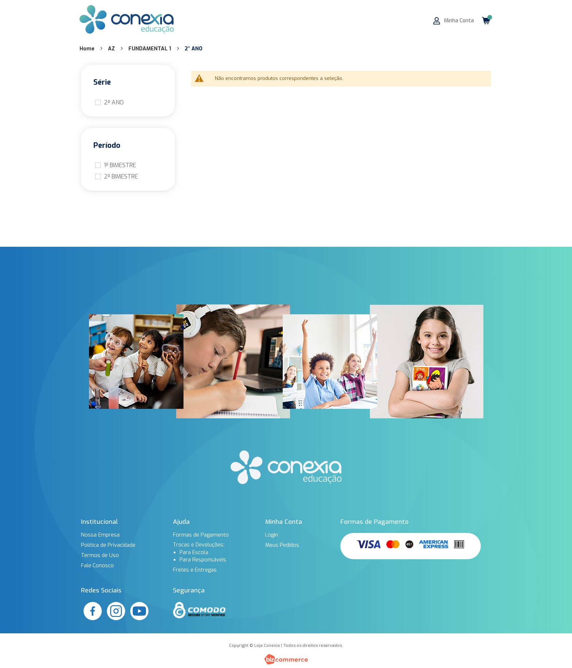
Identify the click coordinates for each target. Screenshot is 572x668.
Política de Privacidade (108, 545)
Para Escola (193, 552)
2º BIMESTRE (121, 176)
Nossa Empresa (100, 535)
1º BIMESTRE (120, 165)
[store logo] (127, 19)
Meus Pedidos (282, 545)
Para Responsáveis (202, 559)
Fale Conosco (97, 565)
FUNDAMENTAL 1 (150, 48)
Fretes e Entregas (195, 570)
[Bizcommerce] (286, 659)
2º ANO (114, 102)
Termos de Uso (99, 555)
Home (88, 48)
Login (271, 535)
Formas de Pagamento (200, 535)
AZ (112, 48)
